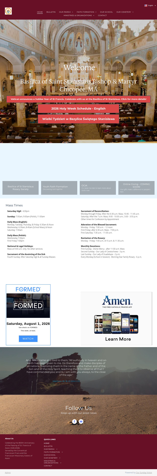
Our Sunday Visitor (144, 472)
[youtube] (81, 421)
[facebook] (74, 421)
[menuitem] (40, 12)
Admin (8, 472)
